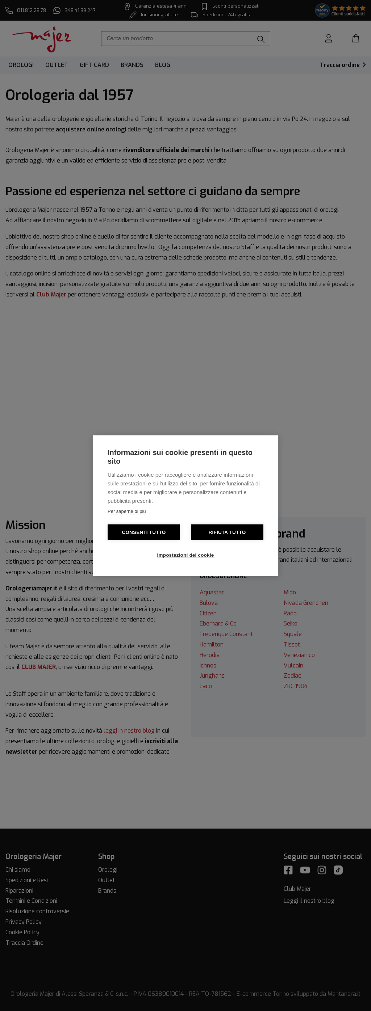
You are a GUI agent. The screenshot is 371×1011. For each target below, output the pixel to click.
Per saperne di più (127, 511)
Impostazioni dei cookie (185, 554)
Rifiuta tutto (227, 532)
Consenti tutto (144, 532)
